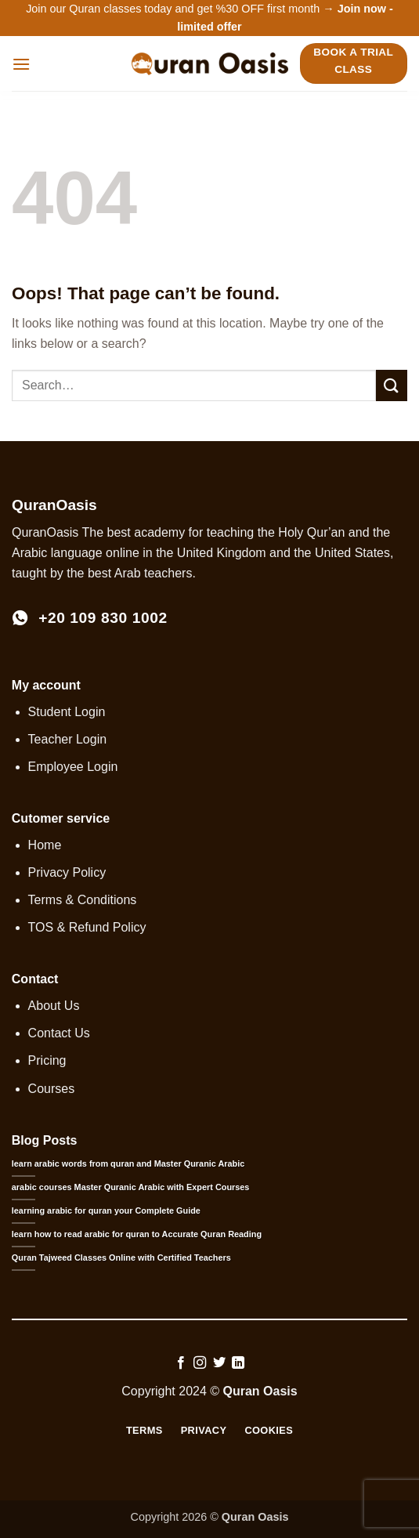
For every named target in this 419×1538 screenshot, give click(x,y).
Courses (51, 1088)
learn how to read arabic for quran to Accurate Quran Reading (137, 1234)
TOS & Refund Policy (87, 927)
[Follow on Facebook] (181, 1363)
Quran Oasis (260, 1391)
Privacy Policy (67, 872)
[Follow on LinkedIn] (238, 1363)
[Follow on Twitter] (219, 1363)
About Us (54, 1005)
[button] (21, 64)
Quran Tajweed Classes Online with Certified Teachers (121, 1257)
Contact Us (59, 1033)
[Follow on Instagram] (199, 1363)
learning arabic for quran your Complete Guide (106, 1210)
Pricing (47, 1060)
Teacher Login (67, 739)
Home (45, 845)
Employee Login (73, 766)
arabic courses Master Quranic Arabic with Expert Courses (131, 1187)
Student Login (67, 711)
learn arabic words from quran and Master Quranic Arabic (128, 1163)
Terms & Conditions (82, 900)
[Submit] (391, 385)
